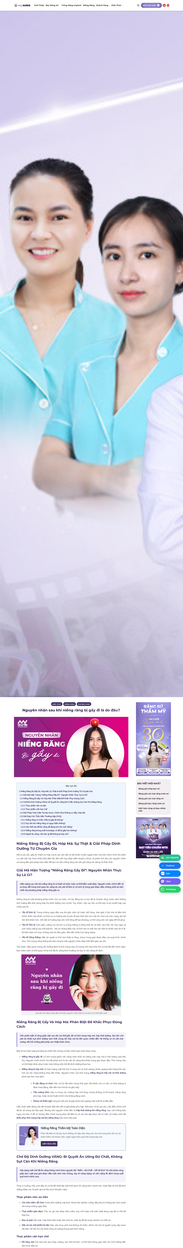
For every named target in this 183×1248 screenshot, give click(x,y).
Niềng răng (89, 5)
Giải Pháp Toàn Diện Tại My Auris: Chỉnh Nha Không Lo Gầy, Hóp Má (52, 812)
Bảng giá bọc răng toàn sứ (152, 803)
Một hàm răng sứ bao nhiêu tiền (152, 809)
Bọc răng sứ (53, 5)
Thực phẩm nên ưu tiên (33, 805)
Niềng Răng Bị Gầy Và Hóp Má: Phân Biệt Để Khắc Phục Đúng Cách (52, 798)
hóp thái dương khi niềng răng (91, 1110)
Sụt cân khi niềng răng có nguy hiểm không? (43, 823)
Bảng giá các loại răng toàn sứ (154, 793)
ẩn (75, 786)
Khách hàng (103, 5)
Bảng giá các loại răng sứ (151, 798)
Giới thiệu (39, 5)
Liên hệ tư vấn (49, 1143)
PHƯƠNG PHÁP (84, 704)
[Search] (138, 5)
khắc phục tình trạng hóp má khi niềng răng (38, 1118)
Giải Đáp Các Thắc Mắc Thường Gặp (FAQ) (41, 816)
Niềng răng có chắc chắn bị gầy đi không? (42, 820)
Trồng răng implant (71, 5)
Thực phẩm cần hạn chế (34, 809)
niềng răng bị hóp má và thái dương (108, 1073)
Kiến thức (117, 5)
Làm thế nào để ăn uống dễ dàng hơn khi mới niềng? (46, 827)
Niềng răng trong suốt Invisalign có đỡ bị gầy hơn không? (49, 830)
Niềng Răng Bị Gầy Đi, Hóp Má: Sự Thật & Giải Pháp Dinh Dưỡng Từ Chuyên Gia (56, 791)
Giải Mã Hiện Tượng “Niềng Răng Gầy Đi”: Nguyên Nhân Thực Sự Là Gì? (53, 795)
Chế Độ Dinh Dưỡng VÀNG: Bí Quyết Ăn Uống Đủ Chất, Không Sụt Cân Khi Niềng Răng (61, 802)
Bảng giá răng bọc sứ (149, 788)
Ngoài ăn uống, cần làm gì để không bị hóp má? (44, 834)
